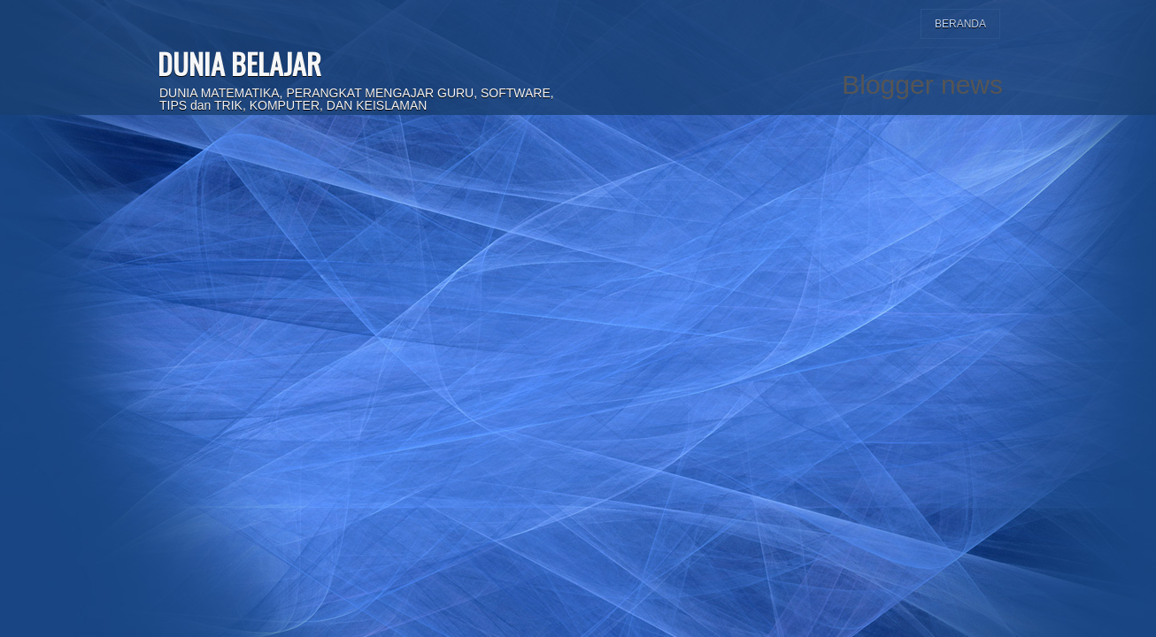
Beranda (960, 24)
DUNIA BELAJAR (239, 63)
